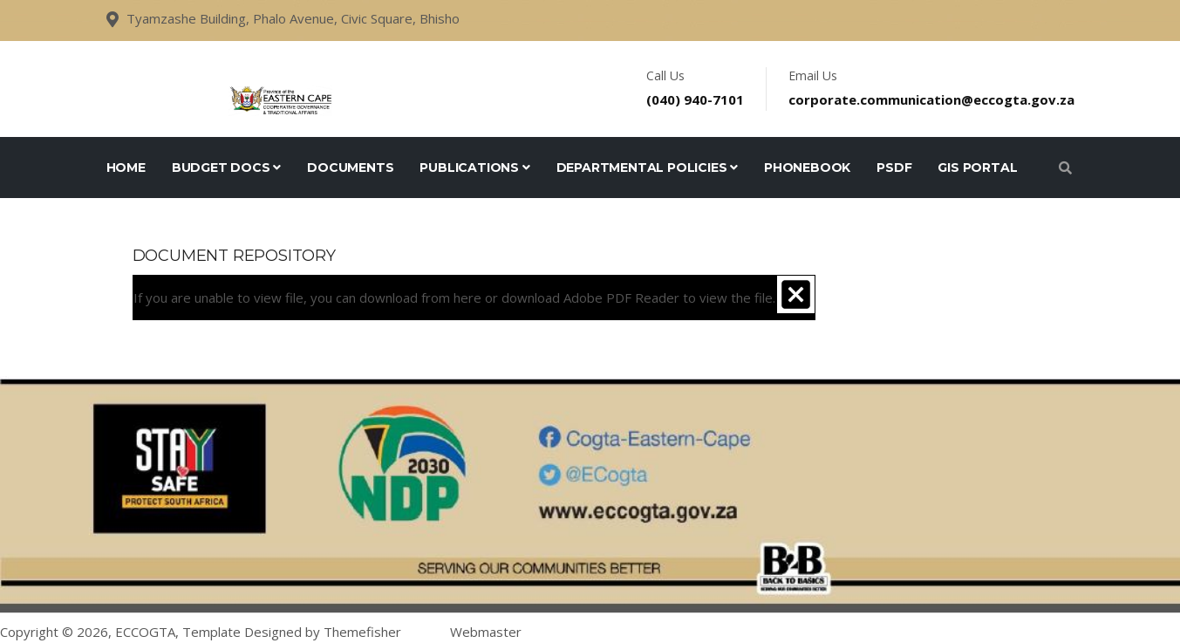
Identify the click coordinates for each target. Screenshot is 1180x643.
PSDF (893, 167)
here (467, 297)
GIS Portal (977, 167)
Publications (474, 167)
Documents (350, 167)
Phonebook (807, 167)
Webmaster (486, 631)
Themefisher (362, 631)
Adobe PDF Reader (621, 297)
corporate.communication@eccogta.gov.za (931, 99)
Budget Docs (226, 167)
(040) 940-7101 (695, 99)
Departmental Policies (647, 167)
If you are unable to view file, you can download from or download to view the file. (454, 297)
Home (126, 167)
